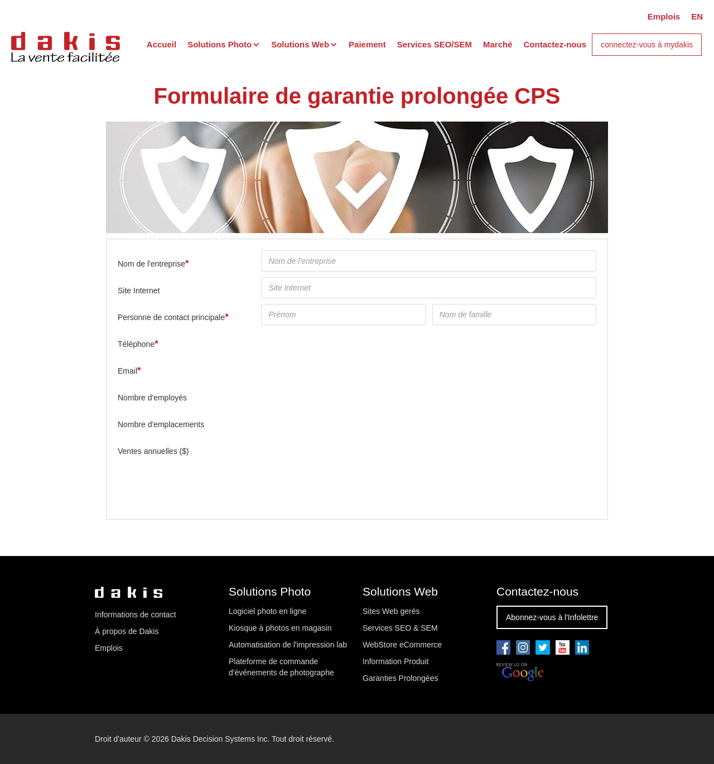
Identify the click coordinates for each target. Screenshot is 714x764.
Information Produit (395, 661)
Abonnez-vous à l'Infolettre (552, 617)
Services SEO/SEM (434, 44)
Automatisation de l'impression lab (288, 644)
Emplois (664, 16)
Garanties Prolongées (400, 678)
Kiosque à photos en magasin (280, 627)
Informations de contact (135, 614)
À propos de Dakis (126, 631)
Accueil (161, 44)
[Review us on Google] (520, 672)
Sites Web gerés (391, 611)
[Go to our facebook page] (503, 647)
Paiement (367, 44)
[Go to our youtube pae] (523, 647)
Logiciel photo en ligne (267, 611)
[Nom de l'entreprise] (428, 261)
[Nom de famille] (514, 314)
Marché (498, 44)
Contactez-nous (555, 44)
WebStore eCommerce (402, 644)
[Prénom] (343, 314)
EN (697, 16)
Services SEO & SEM (400, 627)
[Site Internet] (428, 287)
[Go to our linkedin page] (582, 647)
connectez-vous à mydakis (647, 44)
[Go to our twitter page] (542, 647)
